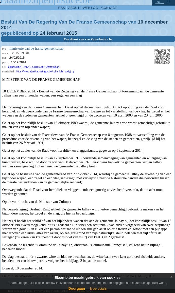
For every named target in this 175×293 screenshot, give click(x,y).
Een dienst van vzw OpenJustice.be (88, 39)
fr (168, 1)
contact (109, 8)
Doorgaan (76, 288)
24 (42, 33)
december (156, 22)
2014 (6, 27)
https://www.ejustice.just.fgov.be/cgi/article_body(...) (45, 71)
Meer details (98, 288)
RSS (61, 8)
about (73, 8)
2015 (71, 33)
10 (140, 22)
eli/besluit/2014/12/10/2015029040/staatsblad (33, 67)
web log (90, 8)
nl (158, 1)
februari (56, 33)
